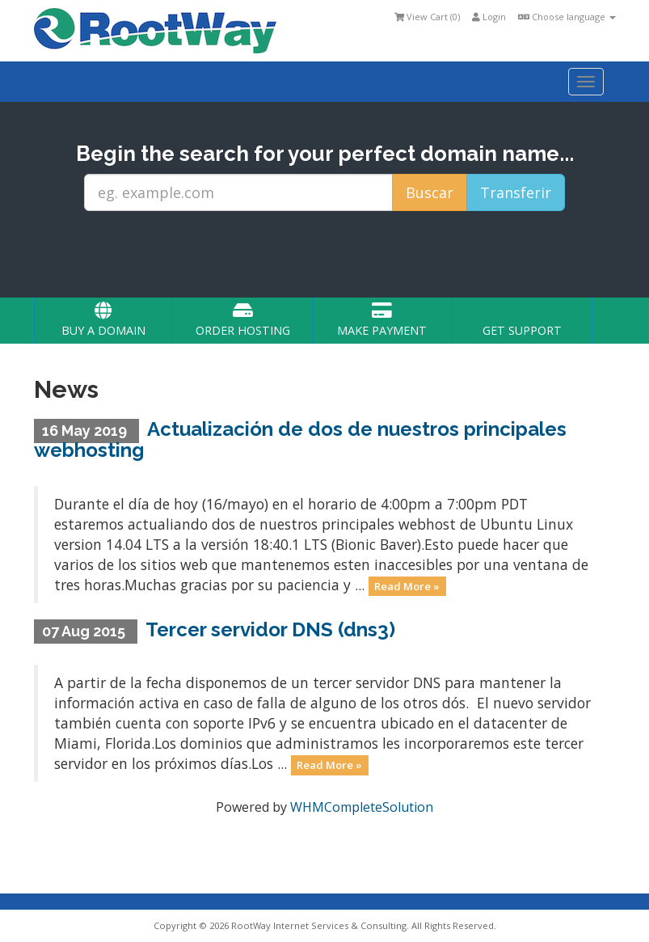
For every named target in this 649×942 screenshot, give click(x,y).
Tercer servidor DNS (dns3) (270, 629)
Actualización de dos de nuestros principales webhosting (300, 439)
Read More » (407, 586)
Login (489, 17)
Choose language (567, 17)
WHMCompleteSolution (361, 807)
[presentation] (339, 254)
